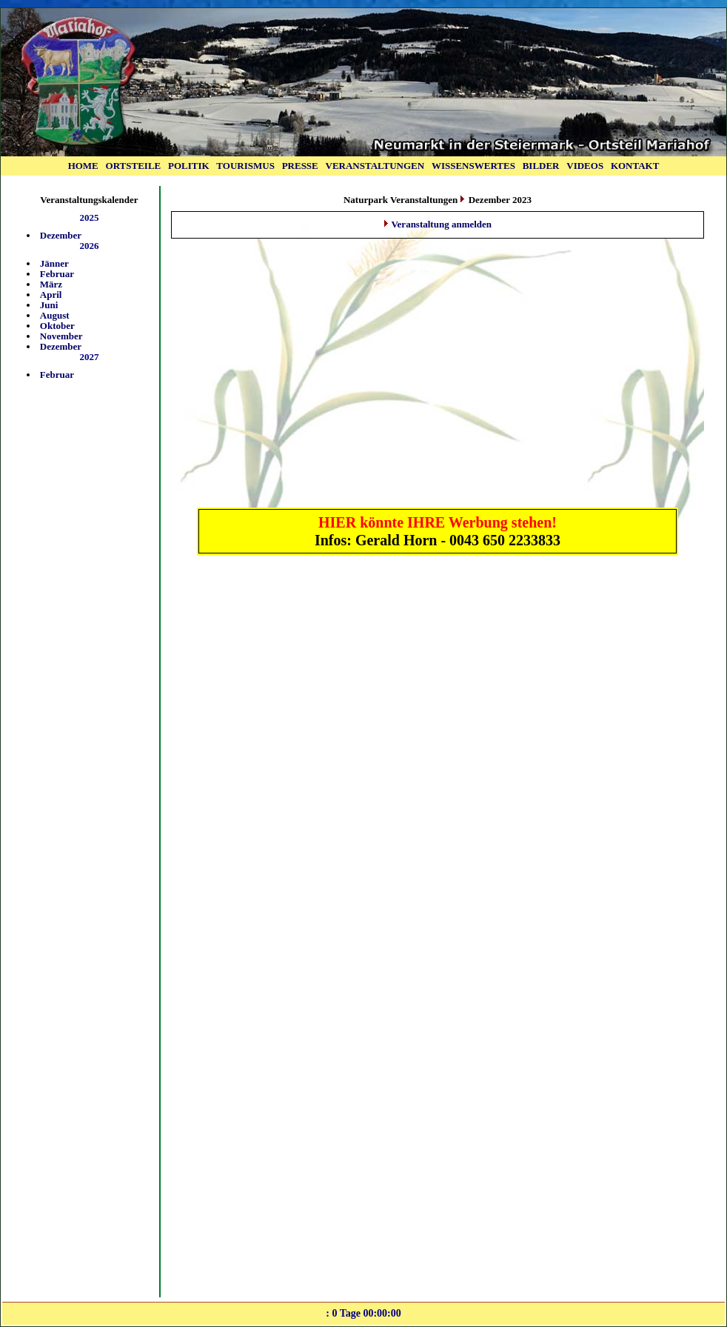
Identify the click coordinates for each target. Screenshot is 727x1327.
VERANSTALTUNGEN (375, 165)
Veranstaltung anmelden (441, 224)
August (55, 315)
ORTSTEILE (133, 165)
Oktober (57, 325)
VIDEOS (584, 165)
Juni (49, 304)
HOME (83, 165)
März (51, 284)
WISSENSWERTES (473, 165)
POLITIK (189, 165)
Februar (57, 273)
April (51, 294)
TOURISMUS (245, 165)
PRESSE (300, 165)
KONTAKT (635, 165)
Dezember (60, 235)
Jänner (54, 263)
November (61, 336)
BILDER (541, 165)
